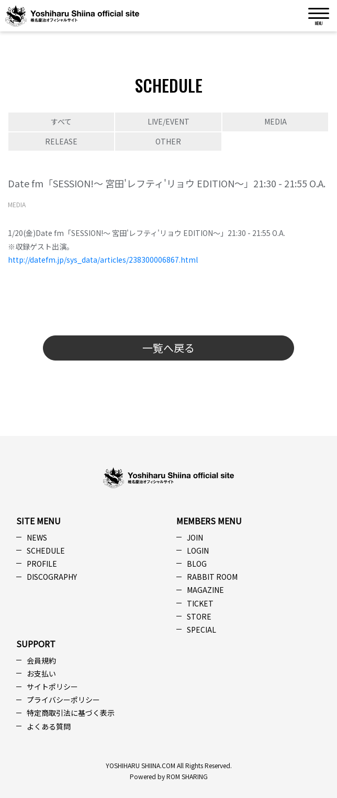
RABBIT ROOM (212, 576)
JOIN (195, 537)
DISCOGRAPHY (52, 576)
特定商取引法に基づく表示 (71, 712)
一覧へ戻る (168, 347)
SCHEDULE (46, 550)
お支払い (41, 673)
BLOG (197, 563)
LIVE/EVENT (168, 121)
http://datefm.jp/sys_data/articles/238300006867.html (103, 259)
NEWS (37, 537)
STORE (199, 616)
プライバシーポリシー (63, 699)
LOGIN (198, 550)
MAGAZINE (205, 590)
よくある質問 (49, 726)
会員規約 (41, 660)
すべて (61, 121)
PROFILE (42, 563)
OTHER (168, 141)
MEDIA (275, 121)
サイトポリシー (52, 686)
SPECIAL (201, 629)
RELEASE (61, 141)
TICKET (200, 603)
